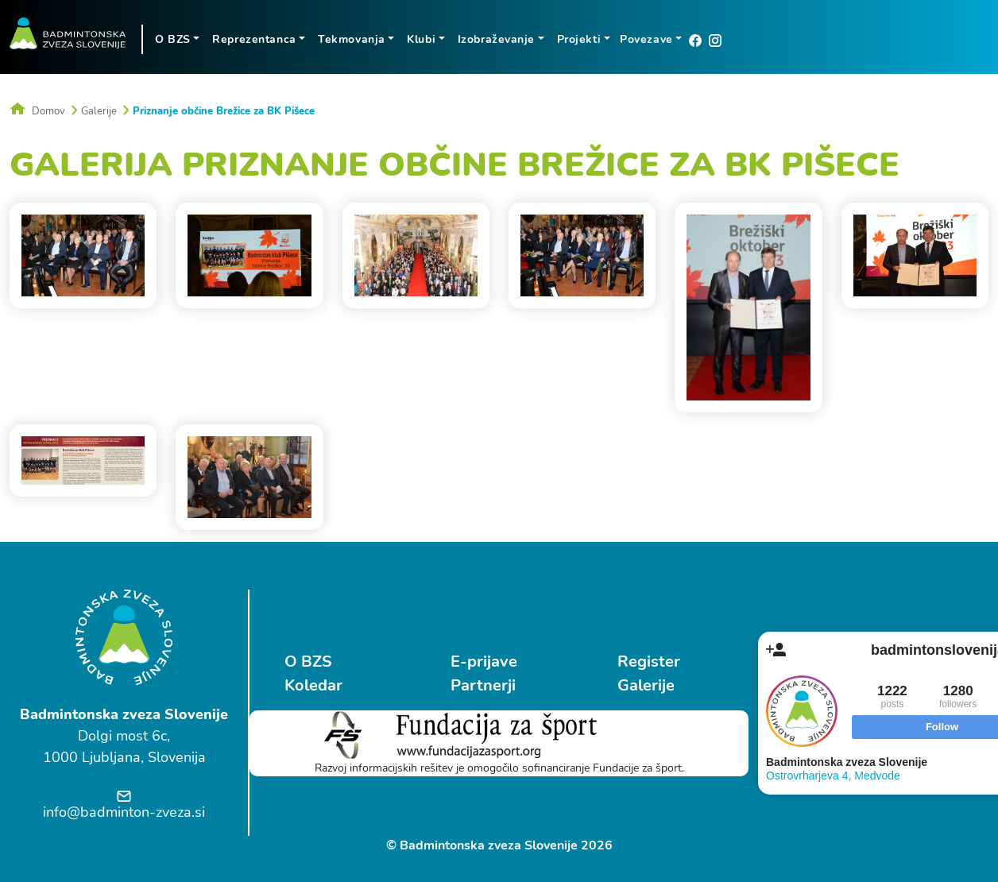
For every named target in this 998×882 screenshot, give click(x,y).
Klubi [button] (421, 39)
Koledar (313, 685)
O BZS (308, 661)
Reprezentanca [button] (254, 39)
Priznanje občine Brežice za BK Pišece (224, 111)
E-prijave (484, 661)
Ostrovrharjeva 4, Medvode (833, 775)
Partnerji (483, 685)
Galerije (99, 111)
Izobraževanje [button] (496, 39)
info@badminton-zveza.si (124, 812)
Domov (37, 111)
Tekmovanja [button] (351, 39)
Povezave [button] (646, 39)
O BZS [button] (173, 39)
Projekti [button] (579, 39)
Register (648, 661)
